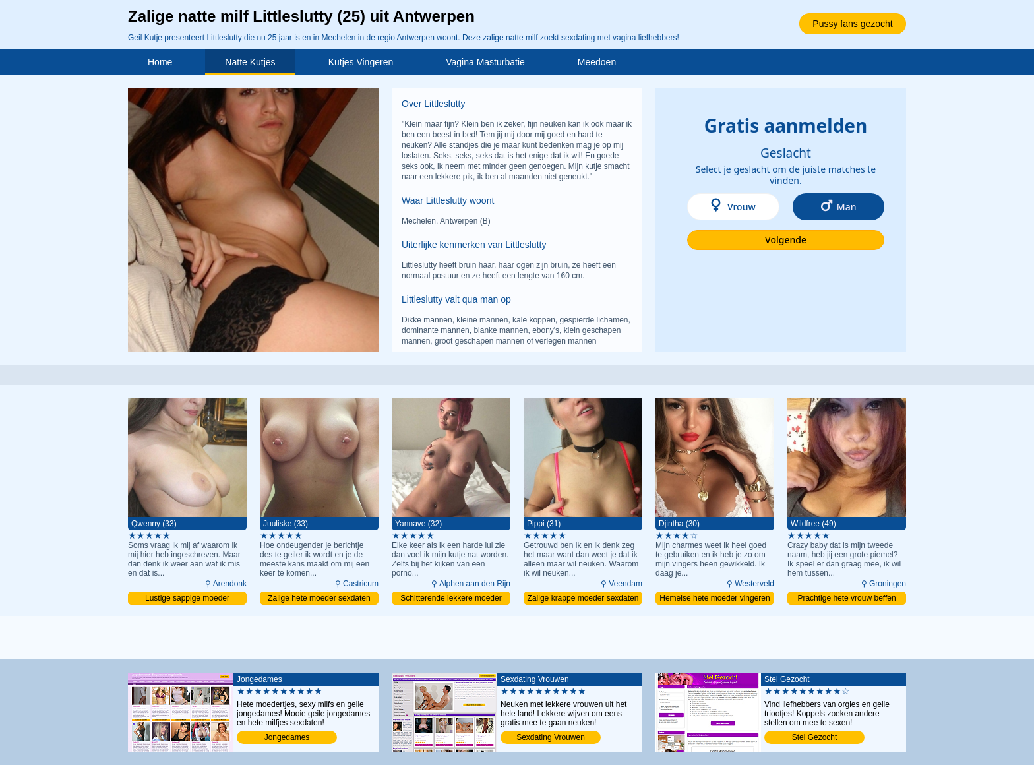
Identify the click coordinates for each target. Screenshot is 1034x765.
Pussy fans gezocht (852, 23)
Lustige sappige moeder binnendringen (187, 599)
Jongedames (287, 737)
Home (160, 62)
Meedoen (597, 62)
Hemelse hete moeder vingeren (714, 598)
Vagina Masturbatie (485, 62)
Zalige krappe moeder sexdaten (583, 598)
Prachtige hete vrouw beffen (846, 598)
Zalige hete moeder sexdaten (319, 598)
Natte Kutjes (250, 62)
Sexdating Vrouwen (550, 737)
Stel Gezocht (814, 737)
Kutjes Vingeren (361, 62)
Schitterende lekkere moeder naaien (450, 599)
